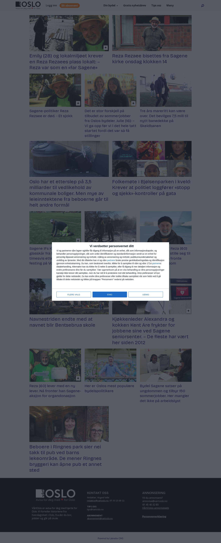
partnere (111, 260)
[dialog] (110, 271)
